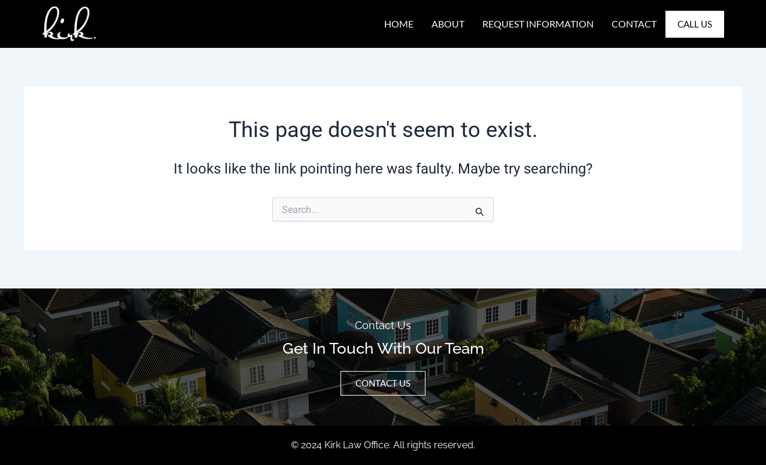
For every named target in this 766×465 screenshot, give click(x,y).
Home (399, 23)
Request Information (538, 23)
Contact (634, 23)
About (447, 23)
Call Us (694, 24)
